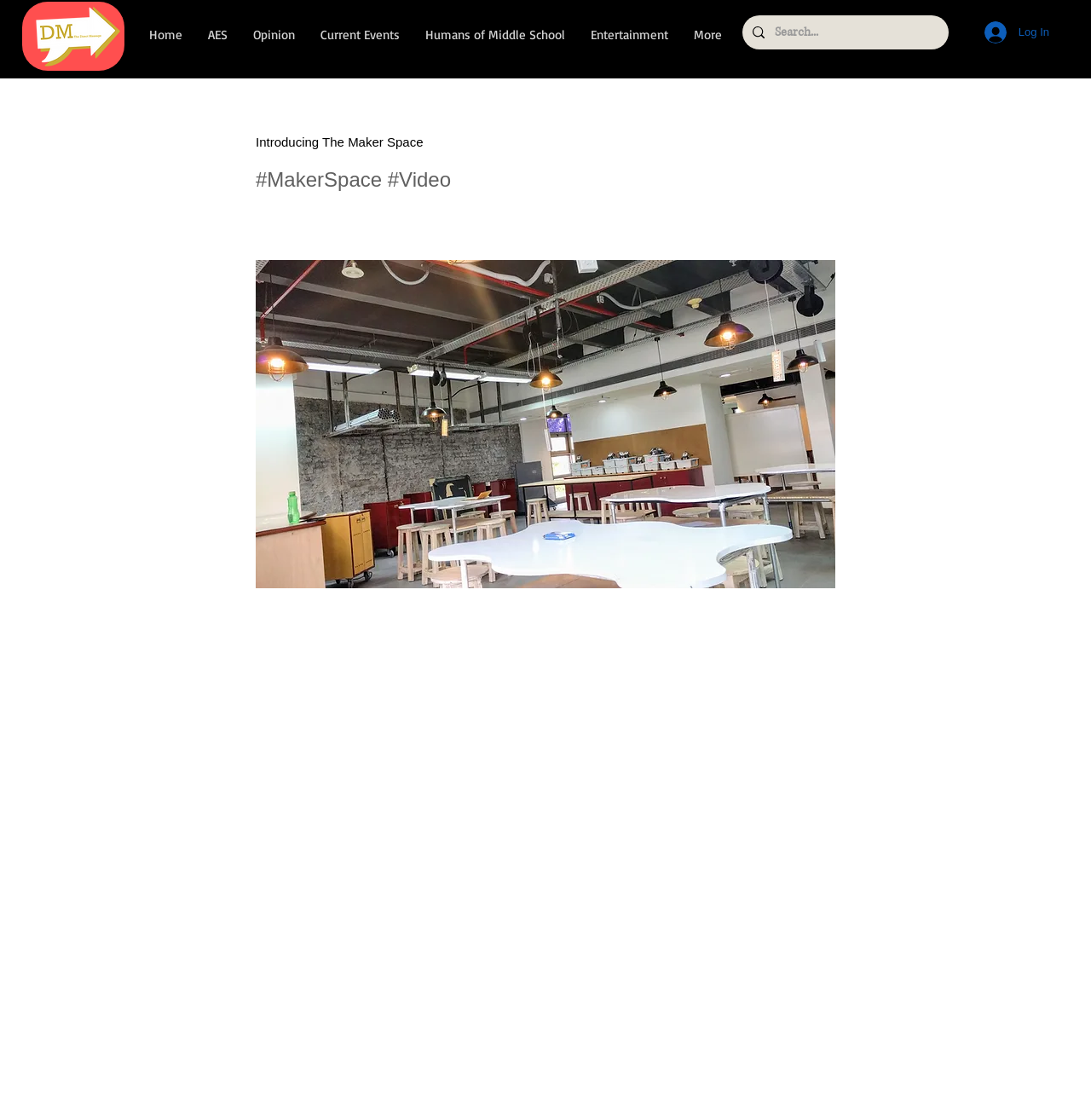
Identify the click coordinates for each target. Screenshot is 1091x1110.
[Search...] (844, 32)
